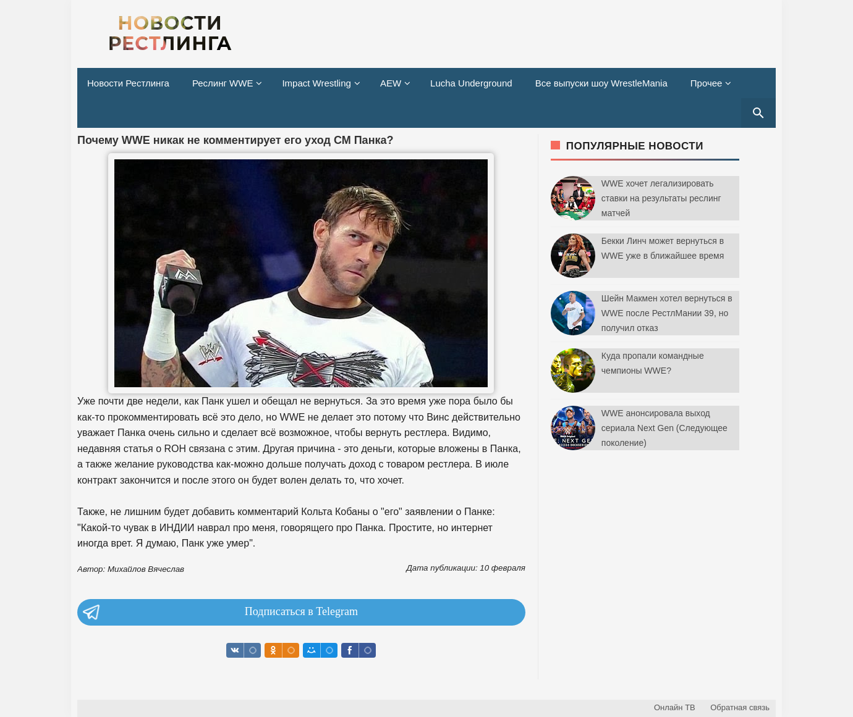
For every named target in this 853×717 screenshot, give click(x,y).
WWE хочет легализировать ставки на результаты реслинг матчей (661, 198)
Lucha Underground (471, 83)
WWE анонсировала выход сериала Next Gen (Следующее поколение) (664, 428)
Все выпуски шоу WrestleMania (601, 83)
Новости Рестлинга (128, 83)
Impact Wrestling (316, 83)
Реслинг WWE (222, 83)
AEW (390, 83)
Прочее (706, 83)
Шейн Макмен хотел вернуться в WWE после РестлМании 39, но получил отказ (666, 313)
